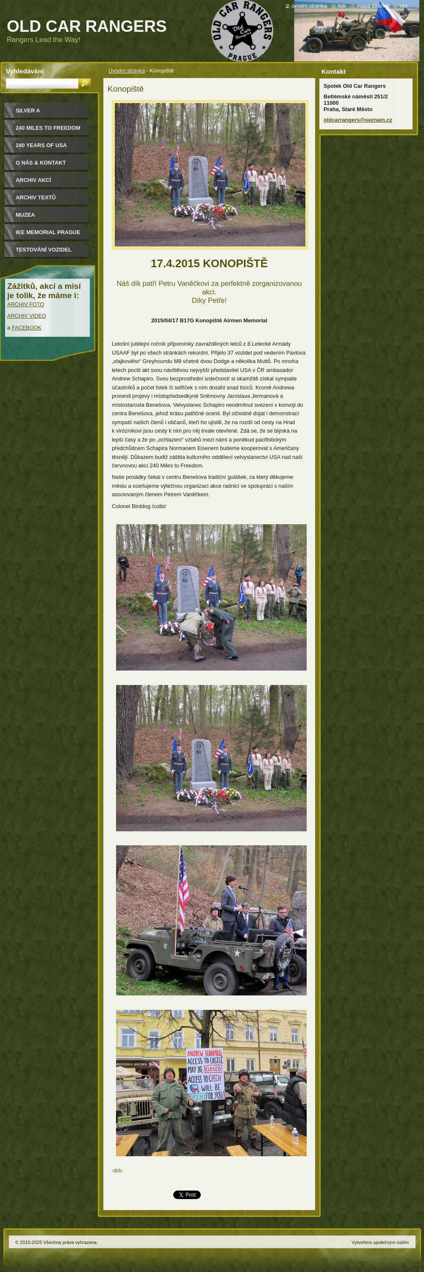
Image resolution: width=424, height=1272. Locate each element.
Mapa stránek (373, 6)
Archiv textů (36, 197)
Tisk (342, 6)
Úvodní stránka (126, 70)
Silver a (28, 110)
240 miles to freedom (48, 128)
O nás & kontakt (41, 162)
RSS (403, 6)
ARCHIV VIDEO (26, 316)
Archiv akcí (33, 180)
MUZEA (25, 215)
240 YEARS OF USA (41, 145)
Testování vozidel (44, 249)
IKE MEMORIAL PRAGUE (48, 232)
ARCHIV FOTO (25, 304)
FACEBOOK (27, 327)
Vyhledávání (25, 71)
